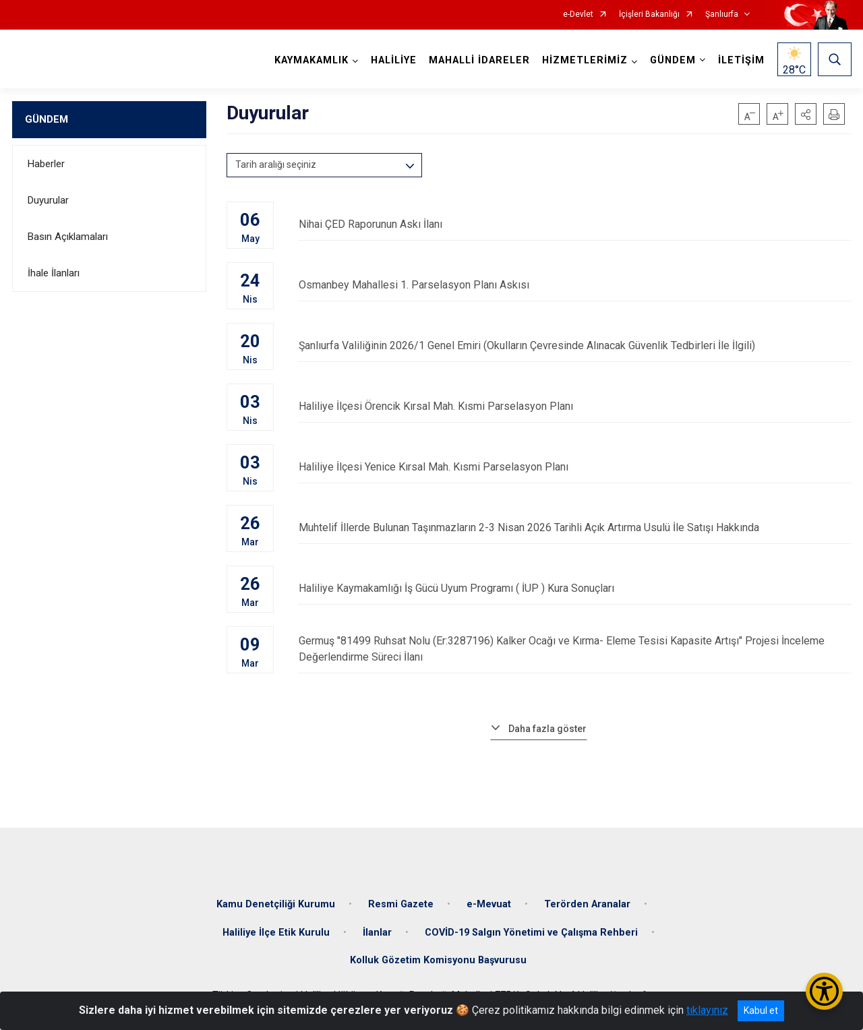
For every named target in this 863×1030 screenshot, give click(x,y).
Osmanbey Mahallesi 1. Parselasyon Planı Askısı (574, 284)
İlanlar (377, 932)
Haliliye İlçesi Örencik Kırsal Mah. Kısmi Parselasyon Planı (574, 406)
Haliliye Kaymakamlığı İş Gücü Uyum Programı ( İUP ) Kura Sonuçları (574, 588)
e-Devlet (578, 14)
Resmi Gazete (401, 903)
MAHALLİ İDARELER (479, 60)
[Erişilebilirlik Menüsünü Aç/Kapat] (824, 991)
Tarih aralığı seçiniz (275, 164)
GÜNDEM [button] (673, 60)
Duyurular (48, 200)
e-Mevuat (489, 903)
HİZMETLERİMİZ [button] (585, 60)
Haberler (46, 164)
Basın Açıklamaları (68, 237)
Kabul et (761, 1010)
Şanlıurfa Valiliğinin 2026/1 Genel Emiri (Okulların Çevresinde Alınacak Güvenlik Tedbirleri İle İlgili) (574, 345)
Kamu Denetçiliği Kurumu (275, 903)
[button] (805, 114)
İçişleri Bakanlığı (649, 14)
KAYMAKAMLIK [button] (311, 60)
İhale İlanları (54, 273)
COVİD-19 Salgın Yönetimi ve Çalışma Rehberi (531, 932)
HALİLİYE (394, 60)
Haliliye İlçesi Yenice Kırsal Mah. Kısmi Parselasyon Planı (574, 466)
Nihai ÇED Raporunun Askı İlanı (574, 224)
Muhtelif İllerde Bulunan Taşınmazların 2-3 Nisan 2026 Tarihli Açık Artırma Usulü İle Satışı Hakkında (574, 527)
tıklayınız (707, 1010)
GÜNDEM (46, 119)
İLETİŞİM (741, 60)
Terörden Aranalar (587, 903)
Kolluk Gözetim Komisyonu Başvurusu (438, 959)
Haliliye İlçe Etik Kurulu (276, 932)
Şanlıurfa (721, 14)
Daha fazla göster (547, 728)
